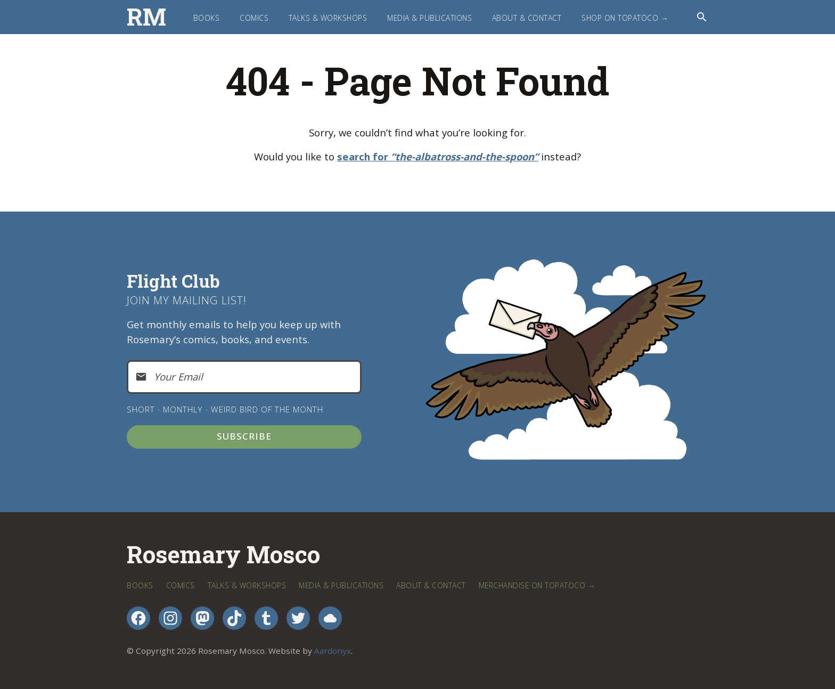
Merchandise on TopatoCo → (537, 585)
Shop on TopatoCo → (625, 18)
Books (206, 18)
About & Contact (527, 18)
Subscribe (244, 436)
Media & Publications (429, 18)
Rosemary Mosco (223, 554)
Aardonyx (332, 650)
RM (146, 17)
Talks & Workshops (328, 18)
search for (437, 156)
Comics (254, 18)
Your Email (178, 376)
